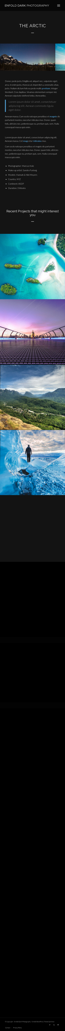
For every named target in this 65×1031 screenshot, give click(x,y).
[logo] (27, 5)
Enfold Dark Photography (22, 1022)
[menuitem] (58, 5)
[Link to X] (54, 1025)
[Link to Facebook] (50, 1025)
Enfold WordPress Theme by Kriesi (43, 1022)
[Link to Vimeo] (58, 1025)
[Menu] (58, 5)
